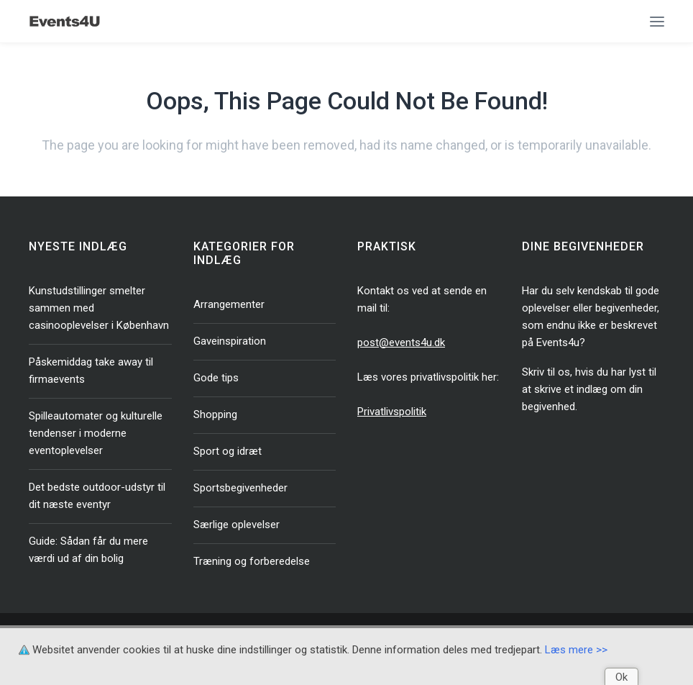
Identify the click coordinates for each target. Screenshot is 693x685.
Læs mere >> (576, 649)
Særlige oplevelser (236, 524)
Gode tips (216, 377)
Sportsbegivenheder (240, 487)
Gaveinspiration (229, 341)
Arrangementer (229, 304)
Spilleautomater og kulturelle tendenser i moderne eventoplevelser (95, 433)
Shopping (215, 414)
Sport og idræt (227, 451)
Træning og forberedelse (251, 561)
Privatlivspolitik (391, 411)
